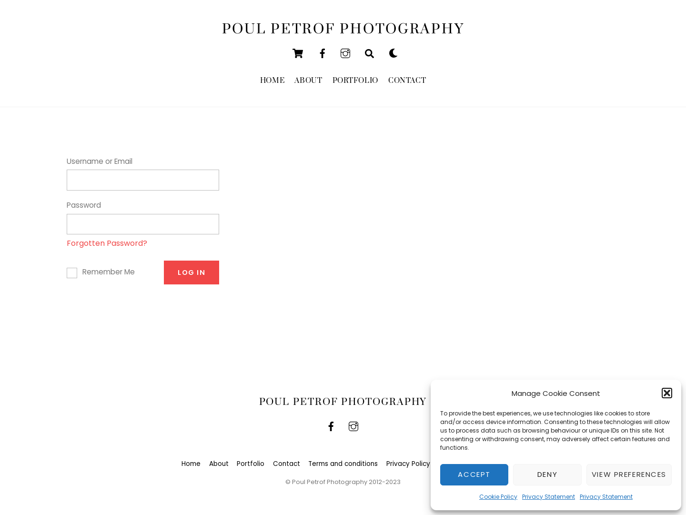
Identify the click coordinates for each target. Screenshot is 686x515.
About (308, 80)
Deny (547, 474)
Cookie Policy (498, 497)
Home (272, 80)
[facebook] (322, 52)
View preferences (629, 474)
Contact (407, 80)
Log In (191, 272)
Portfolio (355, 80)
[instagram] (345, 52)
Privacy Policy (408, 463)
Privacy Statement (548, 497)
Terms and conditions (343, 463)
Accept (474, 474)
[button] (667, 393)
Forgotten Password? (107, 243)
